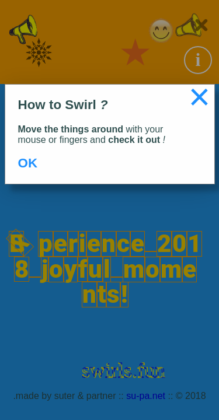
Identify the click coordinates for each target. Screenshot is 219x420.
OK (28, 163)
